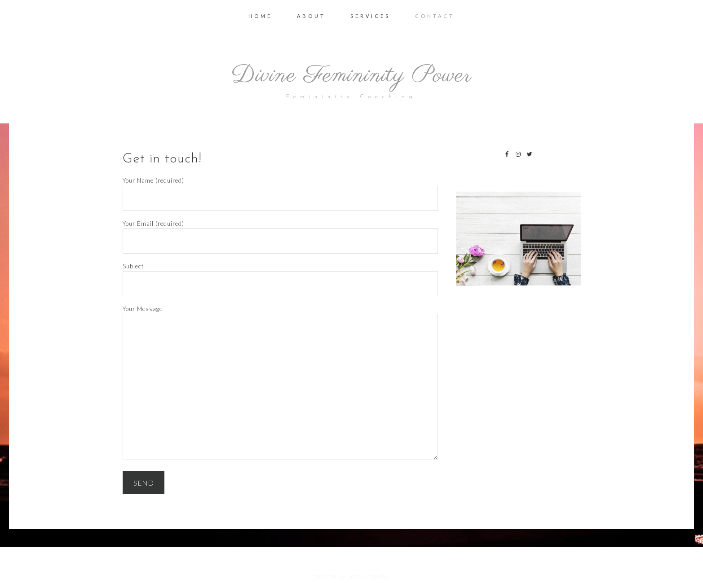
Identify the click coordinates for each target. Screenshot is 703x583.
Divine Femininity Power (351, 74)
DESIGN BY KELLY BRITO (351, 576)
